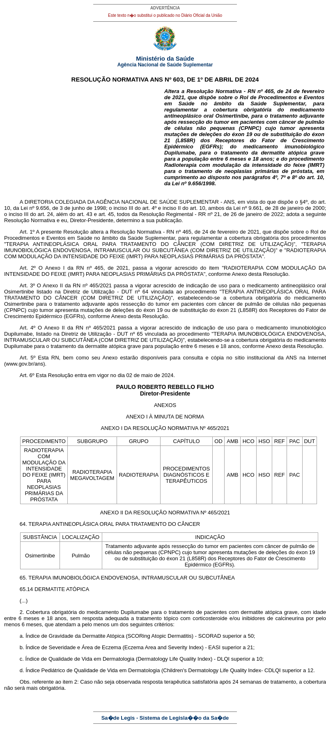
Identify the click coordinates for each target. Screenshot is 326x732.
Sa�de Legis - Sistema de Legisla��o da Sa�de (165, 718)
